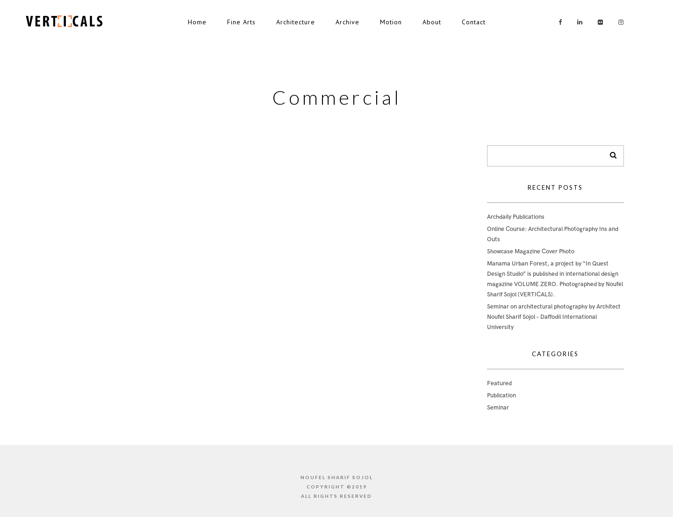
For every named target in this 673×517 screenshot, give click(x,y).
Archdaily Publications (515, 217)
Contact (474, 22)
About (431, 22)
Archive (347, 22)
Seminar (498, 407)
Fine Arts (241, 22)
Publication (501, 395)
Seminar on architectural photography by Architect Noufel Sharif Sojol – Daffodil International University (554, 317)
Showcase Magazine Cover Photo (530, 251)
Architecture (295, 22)
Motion (391, 22)
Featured (499, 383)
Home (197, 22)
